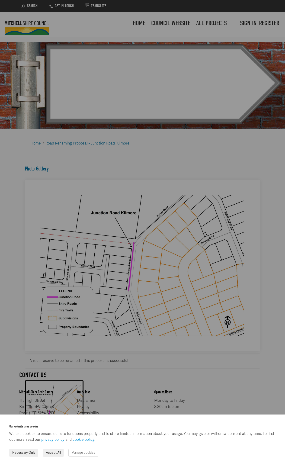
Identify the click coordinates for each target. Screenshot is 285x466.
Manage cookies (83, 453)
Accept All (53, 453)
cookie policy (83, 439)
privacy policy (52, 439)
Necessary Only (23, 453)
